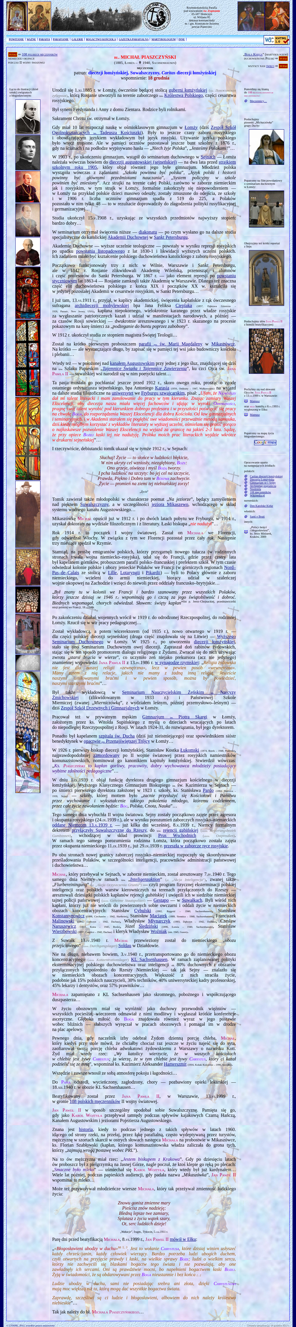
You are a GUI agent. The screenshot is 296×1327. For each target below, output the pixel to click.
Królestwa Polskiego (183, 95)
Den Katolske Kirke (261, 505)
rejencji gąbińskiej (180, 830)
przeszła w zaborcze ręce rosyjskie (196, 845)
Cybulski (142, 910)
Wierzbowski (64, 931)
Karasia (162, 387)
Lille (112, 572)
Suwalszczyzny (94, 504)
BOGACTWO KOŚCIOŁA (101, 39)
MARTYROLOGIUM (163, 39)
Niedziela (255, 489)
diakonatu (148, 232)
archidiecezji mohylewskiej (102, 305)
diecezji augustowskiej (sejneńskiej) (143, 162)
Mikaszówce (223, 343)
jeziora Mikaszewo (170, 504)
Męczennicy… (258, 101)
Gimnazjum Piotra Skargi (174, 716)
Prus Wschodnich (177, 835)
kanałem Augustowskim (132, 363)
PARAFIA (44, 39)
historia (86, 1129)
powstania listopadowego (100, 251)
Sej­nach (208, 156)
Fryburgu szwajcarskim (163, 393)
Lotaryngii (130, 572)
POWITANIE (16, 39)
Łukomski (189, 750)
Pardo (208, 790)
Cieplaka (183, 305)
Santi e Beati (257, 516)
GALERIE (77, 39)
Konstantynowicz (68, 915)
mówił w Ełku (183, 1239)
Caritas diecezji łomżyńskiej (266, 476)
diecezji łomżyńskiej (214, 641)
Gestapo (161, 900)
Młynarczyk (159, 920)
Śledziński (148, 926)
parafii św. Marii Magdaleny (170, 343)
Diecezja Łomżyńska (262, 479)
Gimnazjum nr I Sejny (263, 482)
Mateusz (255, 401)
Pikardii (153, 572)
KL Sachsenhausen (149, 959)
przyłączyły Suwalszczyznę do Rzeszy (109, 830)
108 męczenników (260, 492)
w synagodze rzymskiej (177, 662)
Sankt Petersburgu (171, 237)
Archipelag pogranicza (263, 485)
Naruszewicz (64, 926)
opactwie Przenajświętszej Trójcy (117, 741)
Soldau (125, 945)
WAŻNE (31, 39)
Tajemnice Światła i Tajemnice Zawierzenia (145, 368)
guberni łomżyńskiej (188, 90)
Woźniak (159, 931)
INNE (181, 39)
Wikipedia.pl (257, 495)
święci (270, 66)
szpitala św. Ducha (117, 735)
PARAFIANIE (61, 39)
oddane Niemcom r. (82, 825)
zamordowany (106, 755)
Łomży (191, 127)
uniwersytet (123, 393)
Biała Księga (253, 54)
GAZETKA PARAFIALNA (134, 39)
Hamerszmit (175, 1064)
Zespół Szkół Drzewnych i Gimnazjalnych (100, 707)
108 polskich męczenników (40, 54)
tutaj (12, 54)
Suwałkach (192, 900)
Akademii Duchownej (128, 237)
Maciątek (158, 915)
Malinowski (63, 920)
